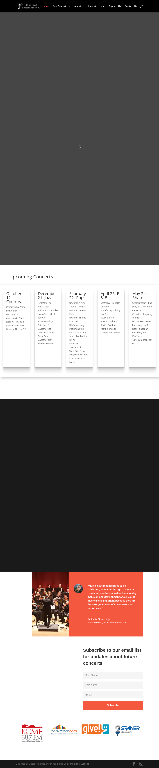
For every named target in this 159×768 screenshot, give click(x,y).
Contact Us (131, 6)
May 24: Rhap (139, 295)
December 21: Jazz (47, 295)
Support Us (115, 6)
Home (46, 6)
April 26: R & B (110, 295)
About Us (79, 6)
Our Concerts (60, 6)
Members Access (79, 763)
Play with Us (95, 6)
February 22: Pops (77, 295)
